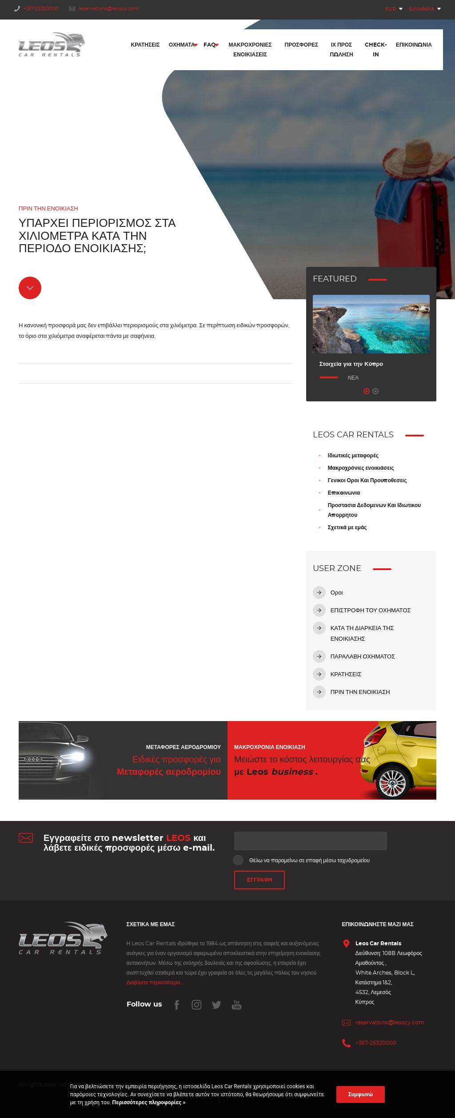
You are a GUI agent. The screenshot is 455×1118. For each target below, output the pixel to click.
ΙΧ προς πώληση (341, 50)
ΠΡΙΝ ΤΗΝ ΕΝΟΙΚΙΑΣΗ (360, 692)
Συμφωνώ (360, 1094)
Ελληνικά (421, 9)
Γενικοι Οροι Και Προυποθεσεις (367, 480)
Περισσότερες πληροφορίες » (148, 1102)
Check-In (376, 50)
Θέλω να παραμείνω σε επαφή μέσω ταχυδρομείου (302, 860)
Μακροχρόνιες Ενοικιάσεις (249, 50)
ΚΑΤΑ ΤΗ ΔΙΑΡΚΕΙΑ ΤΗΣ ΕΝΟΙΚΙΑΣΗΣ (362, 634)
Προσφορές (302, 45)
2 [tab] (375, 391)
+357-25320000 (36, 9)
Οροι (337, 593)
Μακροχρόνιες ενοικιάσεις (361, 468)
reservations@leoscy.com (104, 9)
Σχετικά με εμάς (347, 527)
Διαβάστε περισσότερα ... (156, 982)
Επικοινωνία (414, 45)
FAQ (210, 45)
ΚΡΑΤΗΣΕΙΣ (346, 675)
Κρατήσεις (145, 45)
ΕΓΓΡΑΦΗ (259, 880)
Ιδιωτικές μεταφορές (353, 455)
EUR (390, 9)
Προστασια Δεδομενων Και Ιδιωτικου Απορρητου (374, 510)
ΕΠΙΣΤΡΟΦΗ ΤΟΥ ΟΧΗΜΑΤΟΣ (371, 611)
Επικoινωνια (344, 493)
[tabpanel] (371, 339)
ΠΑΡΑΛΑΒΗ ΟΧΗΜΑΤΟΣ (363, 657)
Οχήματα (182, 45)
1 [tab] (366, 391)
